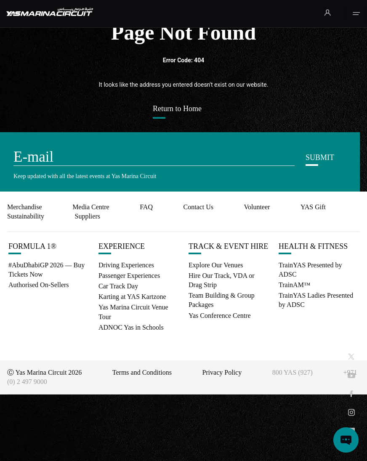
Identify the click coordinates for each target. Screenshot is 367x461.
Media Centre (90, 207)
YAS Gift (313, 207)
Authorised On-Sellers (38, 284)
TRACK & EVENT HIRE (228, 246)
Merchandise (24, 207)
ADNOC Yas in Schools (131, 327)
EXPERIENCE (121, 246)
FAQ (146, 207)
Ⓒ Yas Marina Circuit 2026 (44, 372)
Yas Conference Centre (220, 315)
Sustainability (25, 216)
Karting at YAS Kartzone (132, 296)
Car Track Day (118, 286)
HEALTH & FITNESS (313, 246)
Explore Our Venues (216, 265)
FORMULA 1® (32, 246)
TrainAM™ (295, 284)
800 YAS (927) (292, 372)
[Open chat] (346, 440)
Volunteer (257, 207)
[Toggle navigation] (356, 13)
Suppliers (87, 216)
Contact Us (198, 207)
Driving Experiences (126, 265)
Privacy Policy (222, 372)
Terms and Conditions (142, 372)
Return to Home (177, 108)
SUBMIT (320, 157)
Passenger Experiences (129, 275)
